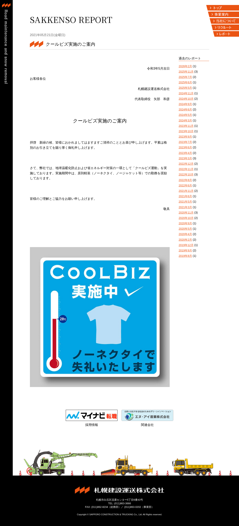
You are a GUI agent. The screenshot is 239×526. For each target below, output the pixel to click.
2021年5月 (185, 201)
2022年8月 (185, 180)
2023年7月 (185, 142)
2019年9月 (185, 250)
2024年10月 (186, 98)
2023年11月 (186, 125)
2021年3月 (185, 207)
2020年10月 (186, 218)
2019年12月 (186, 245)
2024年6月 (185, 109)
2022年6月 (185, 185)
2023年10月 (186, 131)
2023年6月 (185, 147)
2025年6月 (185, 82)
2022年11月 (186, 169)
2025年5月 (185, 87)
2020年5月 (185, 228)
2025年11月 (186, 71)
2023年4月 (185, 153)
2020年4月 (185, 234)
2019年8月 (185, 255)
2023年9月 (185, 136)
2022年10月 (186, 174)
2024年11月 (186, 93)
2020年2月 (185, 239)
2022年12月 (186, 163)
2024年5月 (185, 114)
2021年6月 (185, 196)
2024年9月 (185, 104)
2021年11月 (186, 190)
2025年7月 (185, 77)
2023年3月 (185, 158)
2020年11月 (186, 212)
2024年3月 (185, 120)
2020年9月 (185, 223)
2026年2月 (185, 66)
